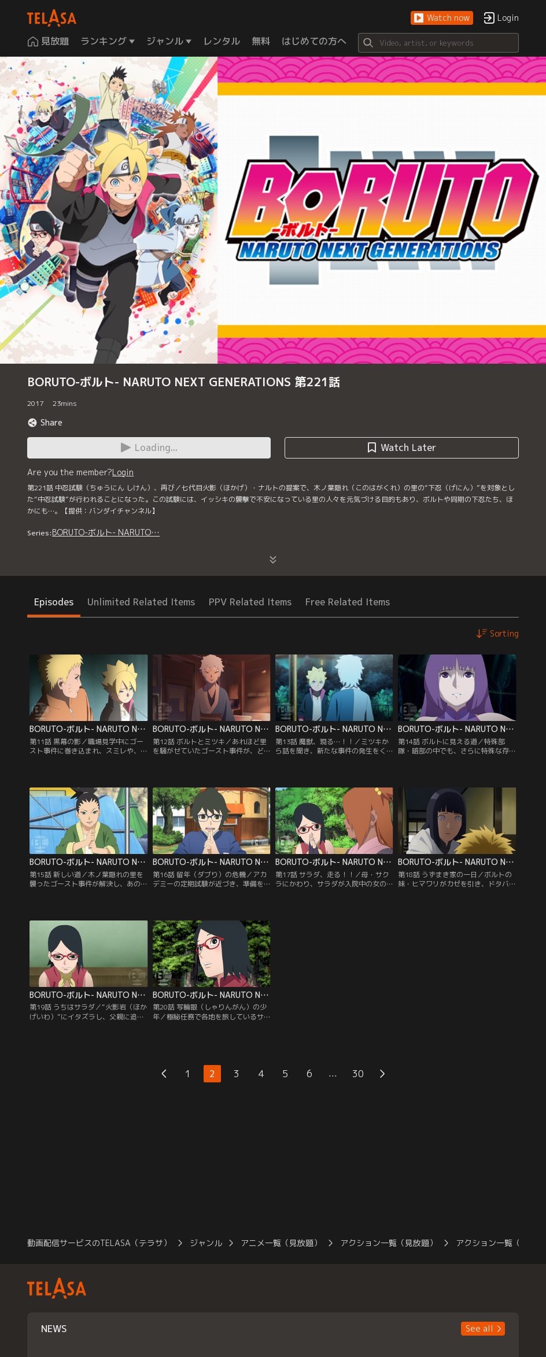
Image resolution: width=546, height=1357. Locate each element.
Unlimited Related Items (141, 602)
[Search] (438, 43)
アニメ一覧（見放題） (281, 1242)
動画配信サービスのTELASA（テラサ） (99, 1242)
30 (358, 1073)
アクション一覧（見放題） (388, 1242)
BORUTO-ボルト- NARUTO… (106, 532)
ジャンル (206, 1242)
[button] (442, 18)
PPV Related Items (250, 602)
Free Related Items (347, 602)
